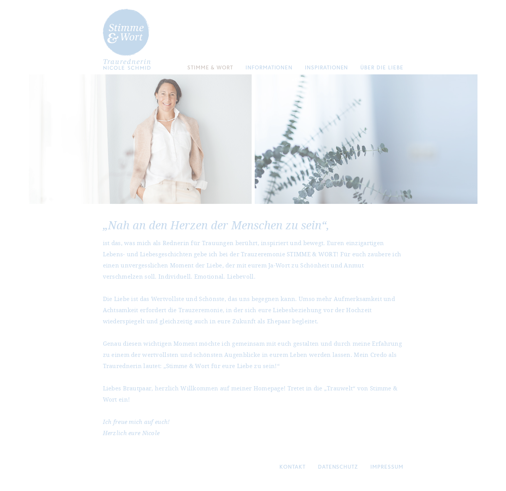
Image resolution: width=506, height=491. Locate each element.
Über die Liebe (381, 67)
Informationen (269, 67)
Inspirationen (326, 67)
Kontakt (292, 466)
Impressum (386, 466)
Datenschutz (338, 466)
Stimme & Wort (210, 67)
